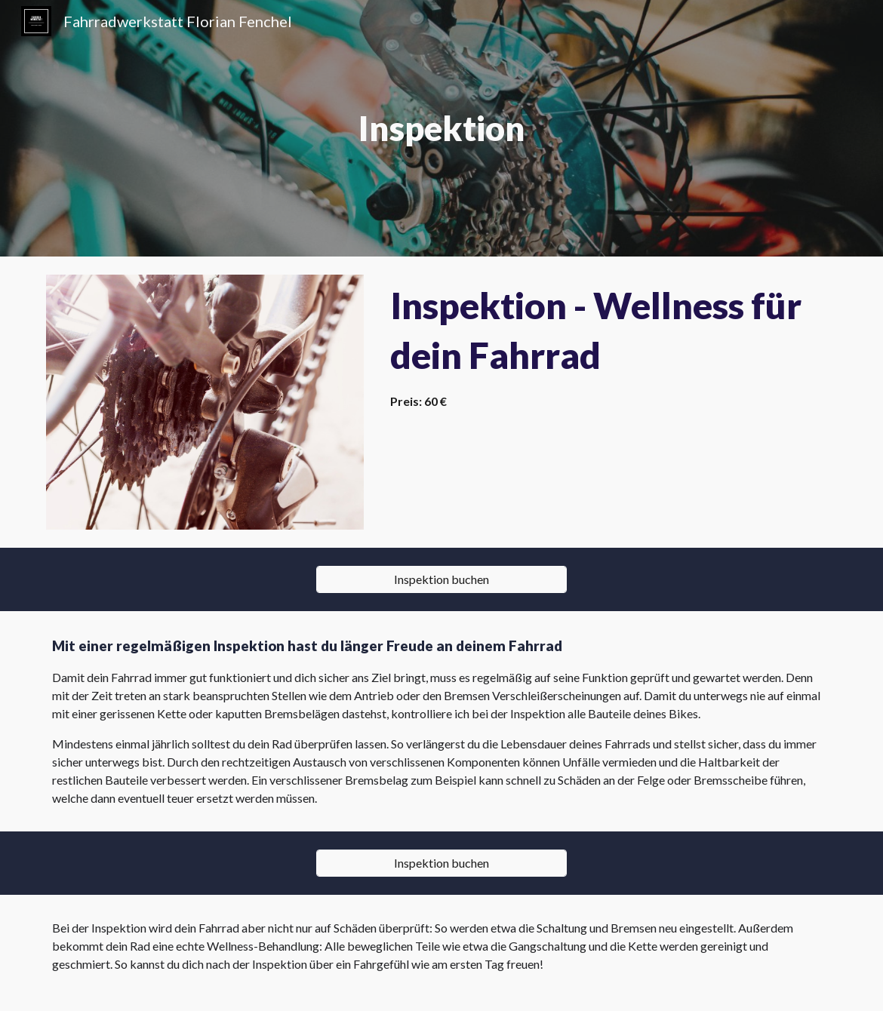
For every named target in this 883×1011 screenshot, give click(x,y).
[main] (441, 128)
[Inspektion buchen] (441, 579)
